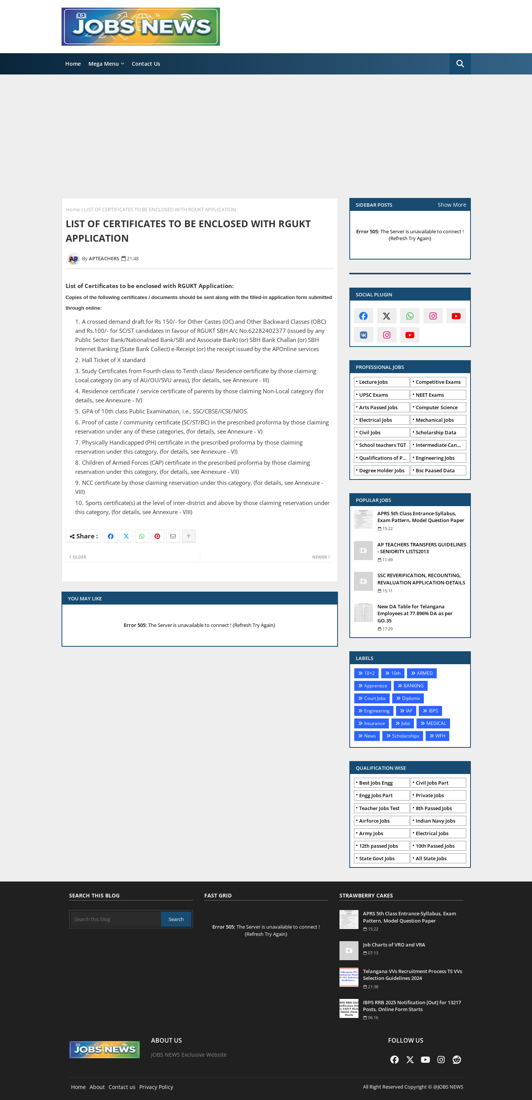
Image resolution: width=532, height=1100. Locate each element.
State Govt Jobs (377, 858)
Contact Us (146, 63)
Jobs (405, 723)
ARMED (425, 673)
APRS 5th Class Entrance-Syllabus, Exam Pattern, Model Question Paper (420, 517)
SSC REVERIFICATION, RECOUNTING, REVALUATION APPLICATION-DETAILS (421, 579)
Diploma (411, 698)
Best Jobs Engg (376, 782)
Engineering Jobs (435, 457)
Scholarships (405, 736)
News (370, 736)
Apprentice (375, 685)
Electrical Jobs (375, 419)
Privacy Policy (156, 1087)
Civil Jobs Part (432, 782)
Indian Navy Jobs (435, 820)
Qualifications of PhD (384, 457)
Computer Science (437, 407)
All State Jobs (431, 858)
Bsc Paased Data (435, 470)
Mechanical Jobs (435, 419)
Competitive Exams (438, 381)
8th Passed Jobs (434, 808)
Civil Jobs (369, 432)
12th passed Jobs (378, 845)
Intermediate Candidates (441, 445)
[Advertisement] (266, 135)
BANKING (414, 685)
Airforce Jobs (374, 820)
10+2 (369, 673)
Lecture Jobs (373, 381)
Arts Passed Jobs (378, 407)
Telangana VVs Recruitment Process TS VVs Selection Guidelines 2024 (412, 974)
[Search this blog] (116, 919)
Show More (452, 204)
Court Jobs (375, 698)
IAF (409, 710)
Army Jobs (371, 833)
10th (396, 673)
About (97, 1087)
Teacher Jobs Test (379, 808)
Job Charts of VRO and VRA (394, 944)
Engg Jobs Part (376, 795)
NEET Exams (430, 394)
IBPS (433, 710)
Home (73, 63)
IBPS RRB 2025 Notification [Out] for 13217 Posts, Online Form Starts (412, 1006)
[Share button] (189, 536)
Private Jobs (430, 795)
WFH (440, 736)
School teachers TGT (382, 445)
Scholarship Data (436, 432)
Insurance (374, 723)
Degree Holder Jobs (381, 470)
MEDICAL (436, 723)
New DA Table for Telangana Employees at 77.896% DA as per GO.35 (415, 613)
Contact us (122, 1087)
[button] (460, 63)
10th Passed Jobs (435, 845)
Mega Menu (103, 63)
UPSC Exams (373, 394)
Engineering (377, 710)
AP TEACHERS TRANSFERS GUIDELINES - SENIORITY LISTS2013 (421, 548)
